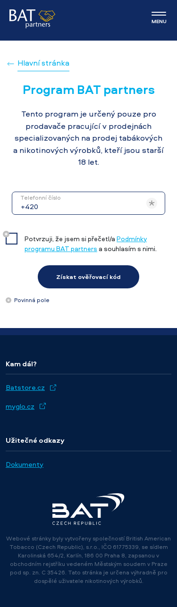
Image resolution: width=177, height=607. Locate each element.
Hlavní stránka (43, 63)
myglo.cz (20, 406)
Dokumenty (24, 464)
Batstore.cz (25, 387)
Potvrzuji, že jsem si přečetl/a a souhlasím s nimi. (91, 243)
